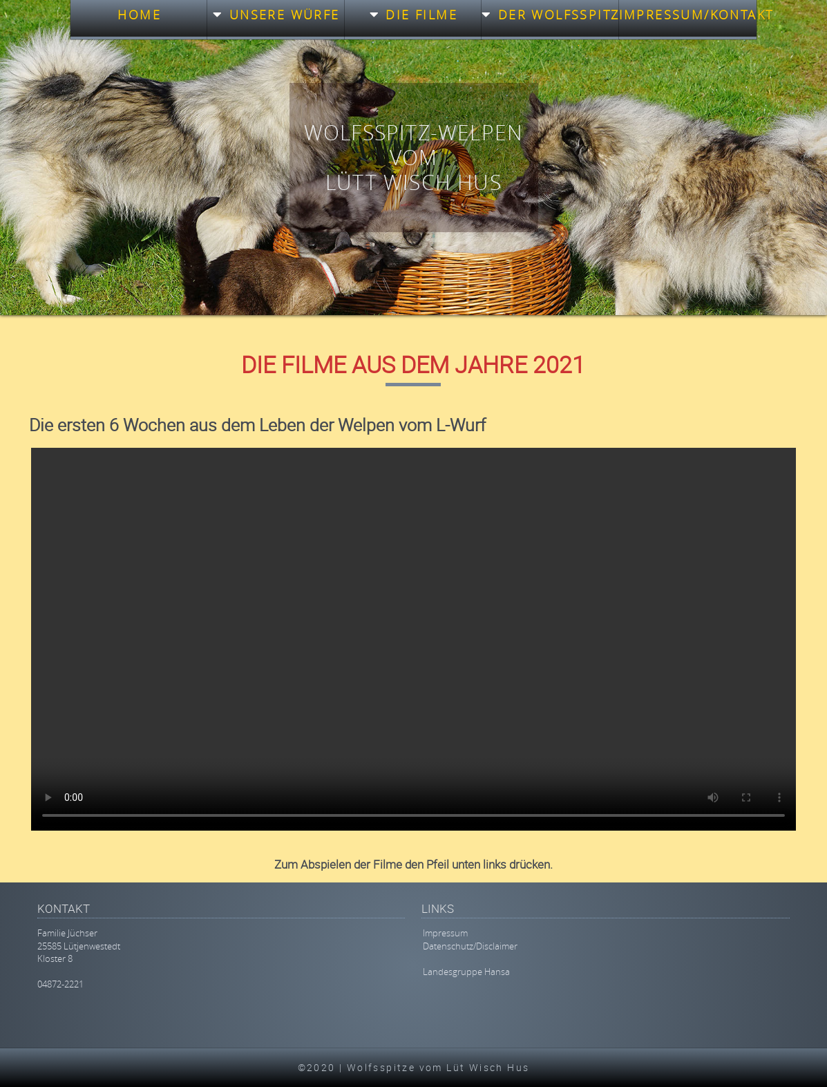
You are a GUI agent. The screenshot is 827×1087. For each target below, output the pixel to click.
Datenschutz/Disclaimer (470, 946)
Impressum (445, 933)
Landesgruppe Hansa (466, 971)
